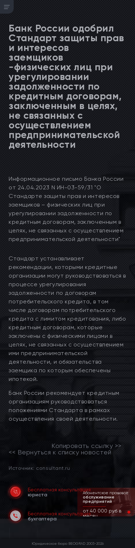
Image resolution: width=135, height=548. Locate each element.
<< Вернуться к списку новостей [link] (60, 452)
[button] (123, 512)
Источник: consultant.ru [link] (39, 468)
